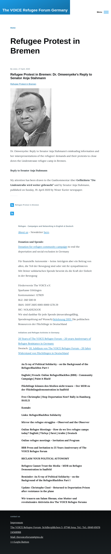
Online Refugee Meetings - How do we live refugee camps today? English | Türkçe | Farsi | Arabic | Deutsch (55, 431)
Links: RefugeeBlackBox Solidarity (41, 415)
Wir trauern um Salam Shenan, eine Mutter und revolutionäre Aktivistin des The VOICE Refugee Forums (54, 500)
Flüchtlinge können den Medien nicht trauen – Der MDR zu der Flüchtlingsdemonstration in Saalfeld (55, 387)
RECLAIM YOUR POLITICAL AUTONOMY (45, 458)
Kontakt (26, 407)
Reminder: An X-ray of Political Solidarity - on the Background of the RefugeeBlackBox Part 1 (50, 478)
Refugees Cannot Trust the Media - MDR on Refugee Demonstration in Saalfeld (51, 467)
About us (23, 232)
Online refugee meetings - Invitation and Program (50, 440)
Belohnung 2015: (62, 319)
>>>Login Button (19, 541)
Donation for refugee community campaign (42, 246)
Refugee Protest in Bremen (23, 84)
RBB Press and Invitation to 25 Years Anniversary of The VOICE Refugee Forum (53, 449)
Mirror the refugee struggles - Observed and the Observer (55, 422)
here (46, 232)
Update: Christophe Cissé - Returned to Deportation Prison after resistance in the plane (55, 489)
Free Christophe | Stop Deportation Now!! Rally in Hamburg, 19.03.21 (56, 398)
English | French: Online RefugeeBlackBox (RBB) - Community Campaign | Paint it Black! (57, 376)
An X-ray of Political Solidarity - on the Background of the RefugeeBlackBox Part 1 (54, 366)
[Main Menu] (102, 12)
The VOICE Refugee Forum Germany (35, 10)
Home (13, 28)
